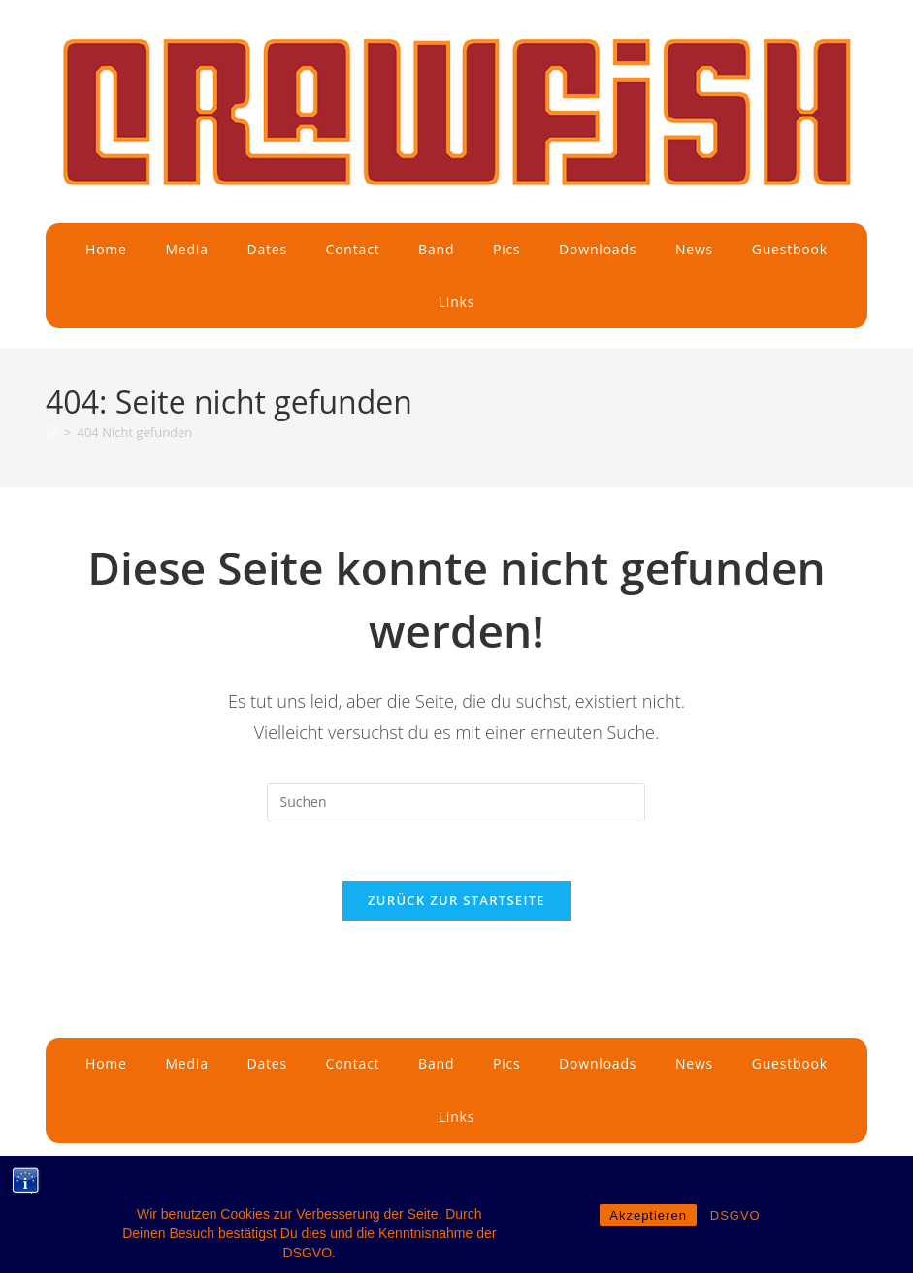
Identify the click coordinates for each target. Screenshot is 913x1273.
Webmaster (686, 1157)
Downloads (597, 249)
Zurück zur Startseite (456, 900)
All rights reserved (790, 1157)
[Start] (52, 432)
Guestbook (790, 249)
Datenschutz (313, 1157)
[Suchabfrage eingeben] (456, 802)
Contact (353, 249)
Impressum (127, 1157)
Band (436, 249)
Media (186, 249)
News (694, 249)
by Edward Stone (583, 1157)
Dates (266, 249)
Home (106, 249)
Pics (507, 249)
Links (456, 301)
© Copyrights (475, 1157)
